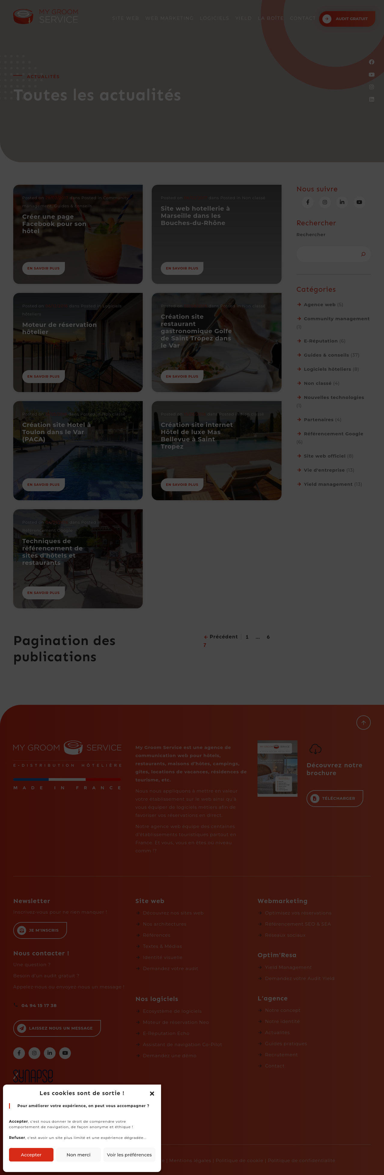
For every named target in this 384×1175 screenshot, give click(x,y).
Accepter (31, 1155)
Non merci (78, 1155)
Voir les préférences (129, 1155)
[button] (152, 1093)
